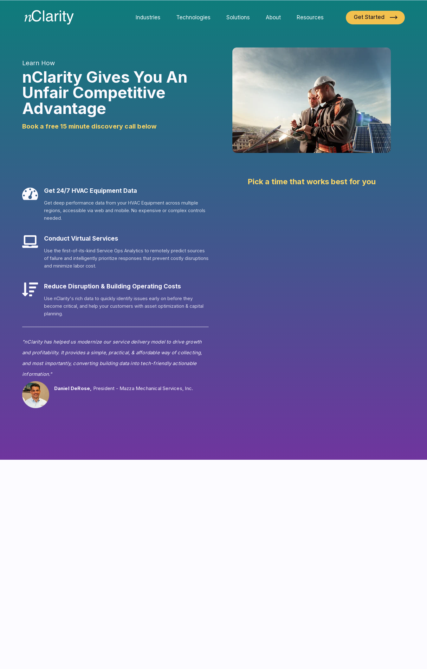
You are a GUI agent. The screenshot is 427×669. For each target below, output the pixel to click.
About (273, 17)
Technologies (193, 17)
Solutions (238, 17)
